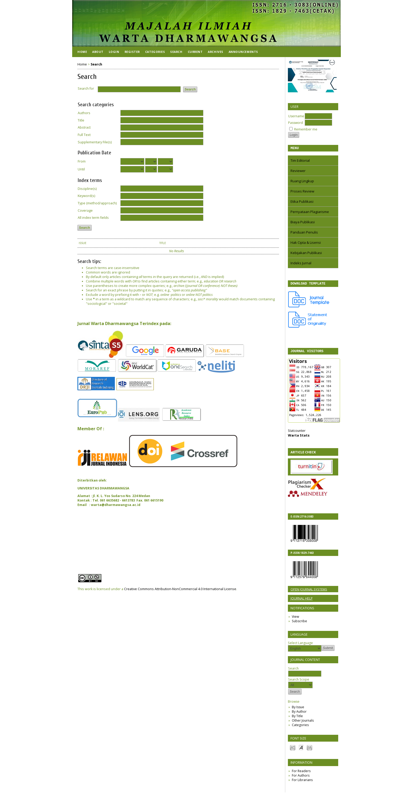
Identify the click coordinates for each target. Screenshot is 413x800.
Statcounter (297, 433)
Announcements (243, 52)
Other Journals (303, 723)
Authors (84, 113)
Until (81, 169)
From (82, 161)
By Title (297, 718)
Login (114, 52)
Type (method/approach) (97, 203)
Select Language (300, 645)
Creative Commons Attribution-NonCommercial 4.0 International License (180, 589)
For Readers (301, 773)
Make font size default (301, 750)
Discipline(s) (87, 188)
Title (81, 120)
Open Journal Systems (309, 592)
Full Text (84, 135)
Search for (86, 88)
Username (296, 116)
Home (82, 52)
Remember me (305, 129)
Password (295, 122)
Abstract (84, 127)
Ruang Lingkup (302, 181)
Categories (300, 727)
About (98, 52)
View (295, 619)
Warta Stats (298, 437)
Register (132, 52)
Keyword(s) (86, 196)
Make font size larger (309, 750)
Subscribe (299, 623)
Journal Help (302, 601)
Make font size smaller (292, 750)
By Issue (298, 709)
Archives (215, 52)
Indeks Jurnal (301, 263)
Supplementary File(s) (95, 142)
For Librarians (302, 782)
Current (195, 52)
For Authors (300, 778)
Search (304, 673)
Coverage (85, 210)
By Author (299, 714)
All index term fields (93, 217)
